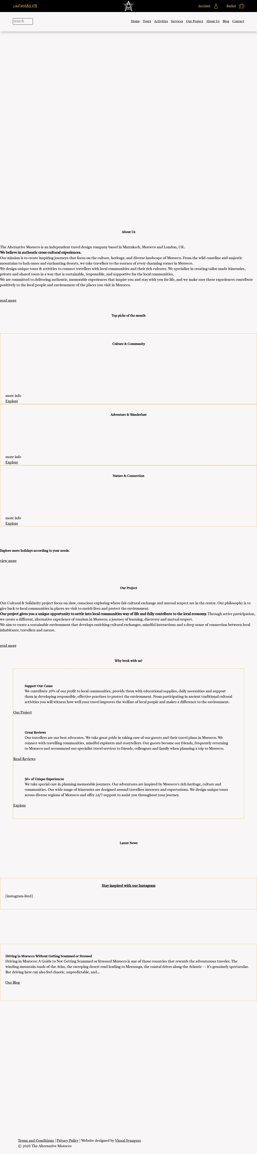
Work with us (128, 1088)
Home (135, 21)
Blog (226, 21)
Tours (147, 21)
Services (177, 21)
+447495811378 (25, 6)
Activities (161, 21)
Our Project (194, 21)
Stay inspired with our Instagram (128, 886)
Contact (238, 21)
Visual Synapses (128, 1141)
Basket (128, 1071)
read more (8, 300)
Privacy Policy (68, 1141)
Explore (11, 401)
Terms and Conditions (36, 1141)
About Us (213, 21)
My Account (128, 1063)
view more (8, 561)
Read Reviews (24, 759)
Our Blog (12, 983)
